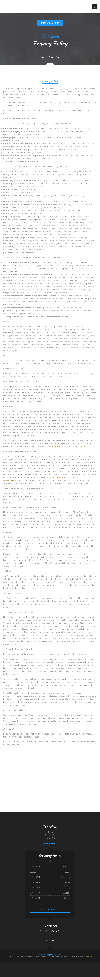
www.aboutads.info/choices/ (16, 480)
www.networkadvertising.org (59, 477)
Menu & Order (50, 22)
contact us (87, 957)
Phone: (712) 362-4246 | (50, 931)
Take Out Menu (50, 940)
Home (41, 57)
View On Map (50, 843)
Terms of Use (43, 955)
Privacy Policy (49, 81)
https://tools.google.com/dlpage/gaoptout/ (72, 447)
